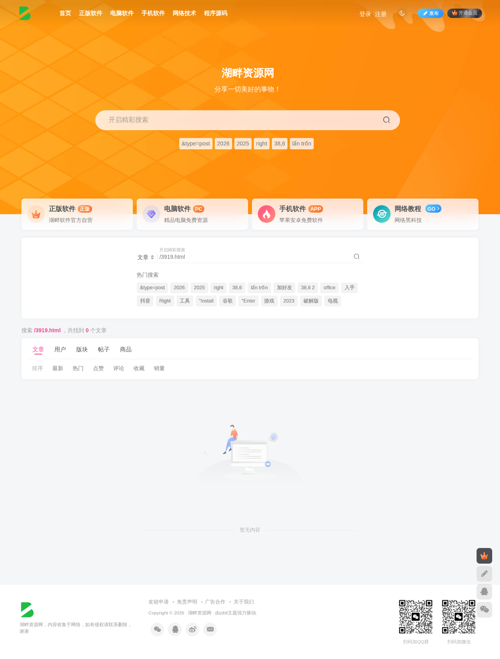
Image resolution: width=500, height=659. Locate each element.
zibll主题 (228, 612)
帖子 (104, 349)
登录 (365, 14)
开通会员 (464, 13)
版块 (82, 349)
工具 (185, 301)
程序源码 (215, 13)
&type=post (196, 143)
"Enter (248, 301)
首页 (65, 13)
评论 (118, 368)
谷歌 (228, 301)
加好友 (284, 287)
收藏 (139, 368)
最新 (57, 368)
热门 (78, 368)
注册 (381, 14)
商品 (126, 349)
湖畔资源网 (199, 612)
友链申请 (158, 602)
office (330, 287)
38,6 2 (308, 287)
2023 (289, 301)
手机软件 (153, 13)
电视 (333, 301)
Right (165, 301)
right (261, 143)
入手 (350, 287)
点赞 (98, 368)
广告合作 (215, 602)
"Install (206, 301)
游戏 (269, 301)
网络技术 (184, 13)
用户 (60, 349)
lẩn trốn (301, 143)
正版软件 (90, 13)
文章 (38, 349)
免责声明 (187, 602)
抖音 (145, 301)
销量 (159, 368)
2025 (243, 143)
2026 (223, 143)
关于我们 (244, 602)
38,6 (279, 143)
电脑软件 (122, 13)
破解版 (311, 301)
